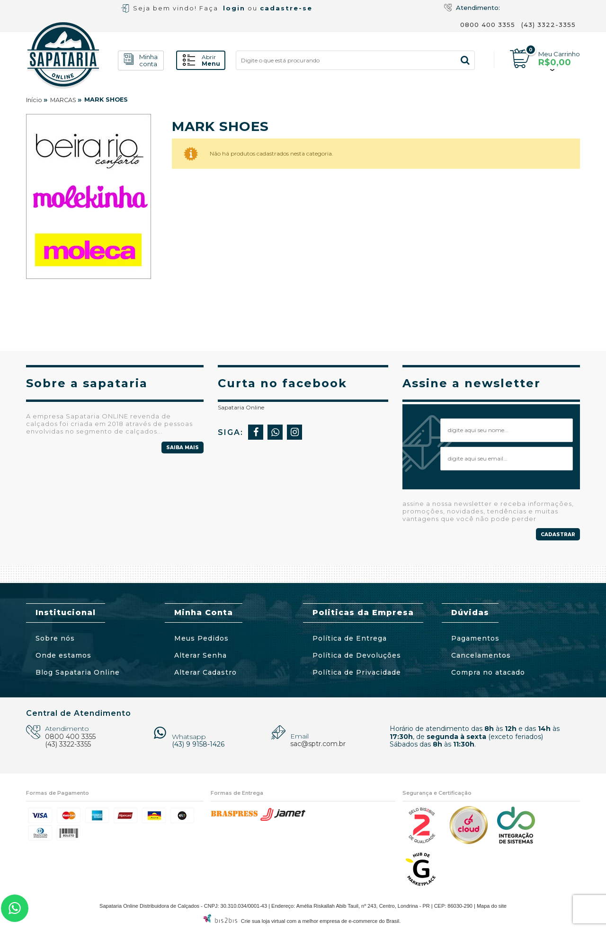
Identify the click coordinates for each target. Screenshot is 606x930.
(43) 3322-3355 (548, 24)
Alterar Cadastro (205, 672)
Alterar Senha (200, 655)
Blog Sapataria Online (78, 672)
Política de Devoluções (356, 655)
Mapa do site (492, 906)
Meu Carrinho (559, 54)
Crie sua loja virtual (263, 921)
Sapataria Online (241, 407)
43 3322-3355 (14, 908)
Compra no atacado (488, 672)
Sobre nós (55, 638)
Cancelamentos (481, 655)
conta (148, 60)
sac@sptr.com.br (318, 743)
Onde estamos (63, 655)
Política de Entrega (349, 638)
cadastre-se (286, 8)
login (234, 8)
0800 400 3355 (487, 24)
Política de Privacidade (356, 672)
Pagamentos (475, 638)
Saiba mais (182, 447)
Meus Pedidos (201, 638)
